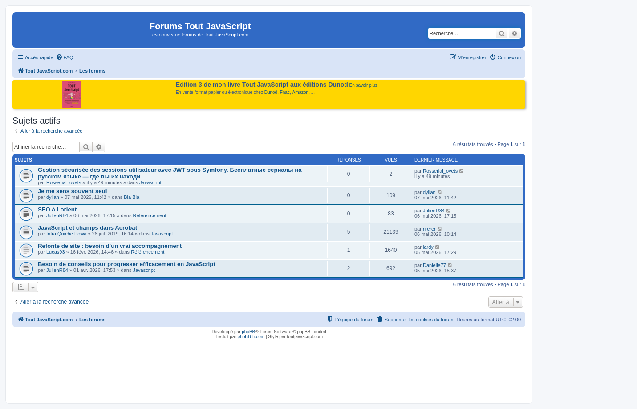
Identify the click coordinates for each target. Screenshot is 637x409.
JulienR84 (57, 215)
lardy (428, 247)
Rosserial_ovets (63, 182)
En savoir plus (363, 85)
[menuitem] (64, 57)
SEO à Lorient (57, 209)
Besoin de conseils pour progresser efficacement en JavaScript (126, 264)
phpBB (248, 331)
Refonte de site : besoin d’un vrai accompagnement (110, 246)
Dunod (270, 92)
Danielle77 (434, 265)
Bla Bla (131, 197)
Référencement (149, 215)
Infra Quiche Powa (66, 233)
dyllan (52, 197)
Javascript (150, 182)
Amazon (300, 92)
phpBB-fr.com (251, 336)
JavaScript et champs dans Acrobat (87, 227)
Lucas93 (55, 252)
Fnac (285, 92)
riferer (429, 228)
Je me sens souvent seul (72, 191)
